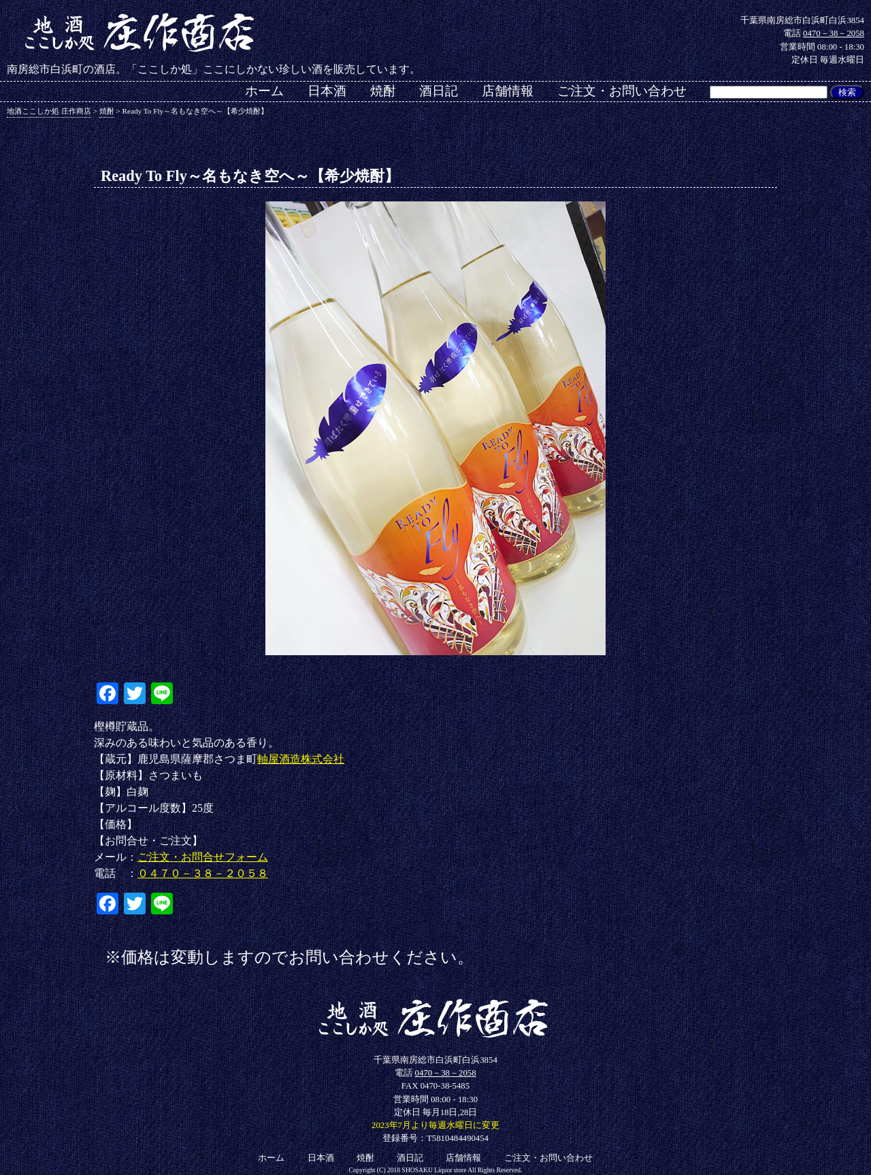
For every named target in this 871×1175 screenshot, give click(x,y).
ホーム (264, 90)
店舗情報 (507, 90)
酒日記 (438, 90)
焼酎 (383, 90)
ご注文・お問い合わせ (622, 90)
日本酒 (327, 90)
